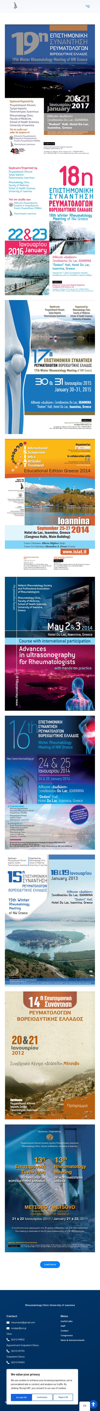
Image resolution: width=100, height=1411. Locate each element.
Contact (12, 1316)
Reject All (43, 1397)
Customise (21, 1397)
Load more (50, 1264)
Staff (63, 1326)
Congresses (67, 1335)
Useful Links (67, 1321)
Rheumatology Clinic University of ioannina (50, 1305)
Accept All (63, 1397)
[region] (42, 1387)
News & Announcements (73, 1340)
